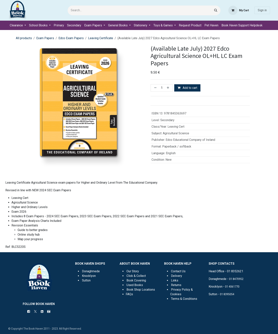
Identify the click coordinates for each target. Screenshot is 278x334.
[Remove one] (154, 87)
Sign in (262, 10)
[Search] (215, 10)
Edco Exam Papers (71, 38)
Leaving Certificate (100, 38)
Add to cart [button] (187, 88)
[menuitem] (18, 25)
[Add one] (169, 87)
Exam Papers (45, 38)
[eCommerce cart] (238, 10)
